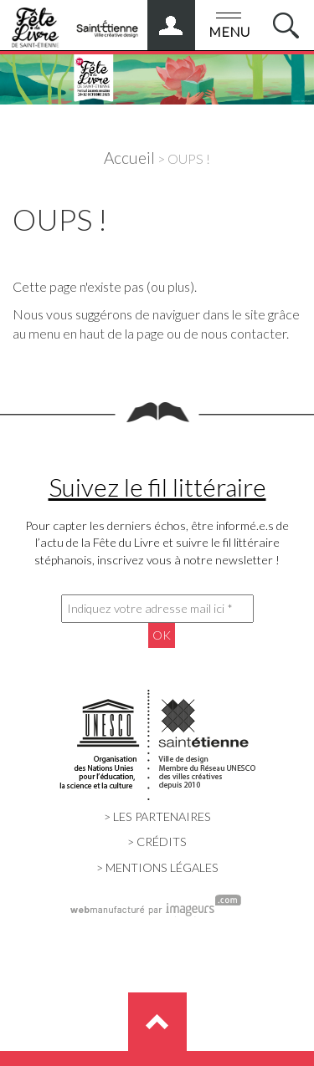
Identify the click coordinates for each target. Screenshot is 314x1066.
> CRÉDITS (157, 841)
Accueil (129, 157)
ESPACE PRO (187, 19)
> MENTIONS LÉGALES (157, 867)
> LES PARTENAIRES (157, 816)
